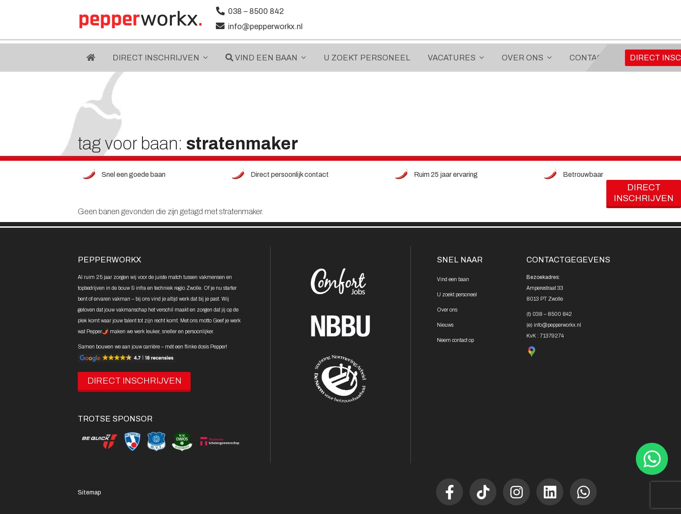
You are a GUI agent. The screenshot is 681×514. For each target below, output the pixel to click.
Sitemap (89, 492)
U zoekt (457, 295)
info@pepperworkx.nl (265, 26)
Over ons (447, 310)
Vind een (453, 279)
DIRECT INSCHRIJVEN (134, 380)
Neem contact (455, 340)
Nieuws (445, 325)
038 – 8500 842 (256, 11)
